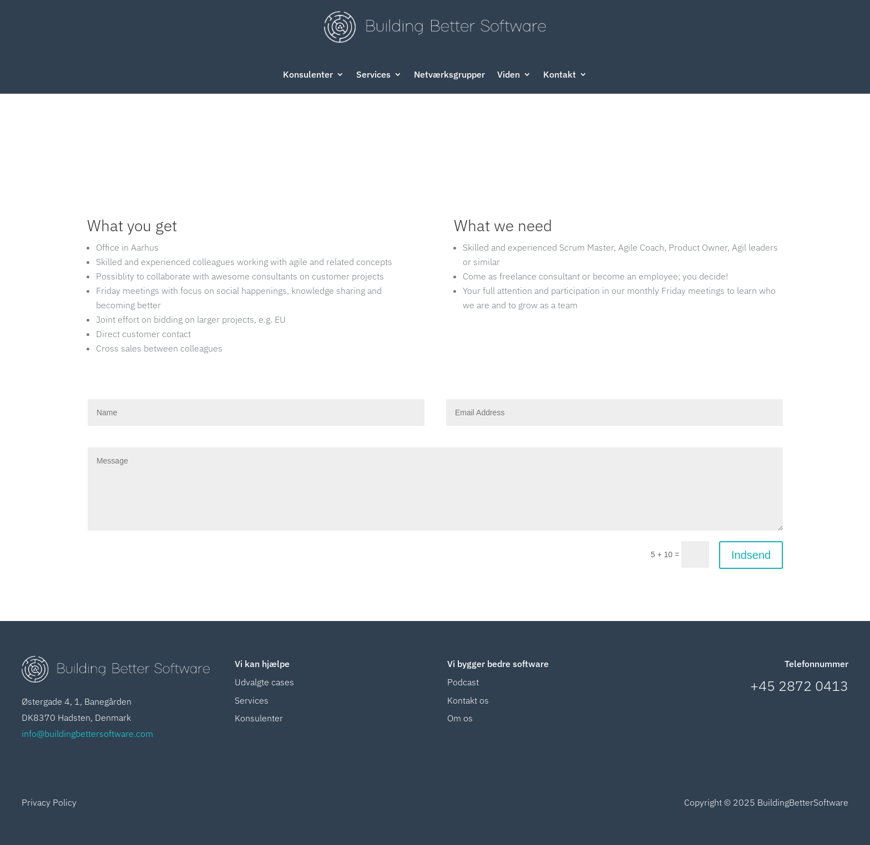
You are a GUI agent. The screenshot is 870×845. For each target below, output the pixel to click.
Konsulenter (308, 75)
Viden (508, 75)
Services (373, 75)
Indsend (751, 555)
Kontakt (559, 75)
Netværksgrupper (449, 75)
